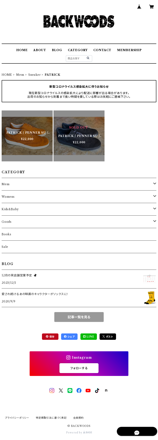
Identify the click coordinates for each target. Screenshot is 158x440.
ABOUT (39, 50)
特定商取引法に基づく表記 (51, 417)
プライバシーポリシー (17, 417)
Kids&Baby (10, 209)
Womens (8, 197)
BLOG (57, 50)
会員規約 (78, 417)
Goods (7, 222)
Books (6, 234)
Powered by (79, 432)
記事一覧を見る (79, 317)
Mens (20, 75)
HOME (22, 50)
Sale (5, 247)
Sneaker (34, 75)
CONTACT (102, 50)
